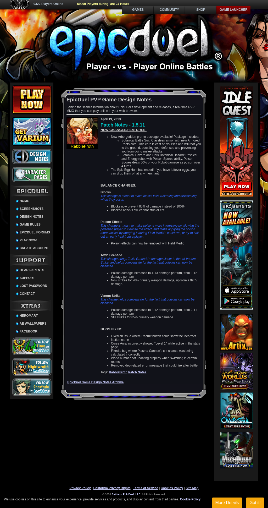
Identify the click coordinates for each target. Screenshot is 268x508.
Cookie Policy (190, 499)
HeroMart (29, 316)
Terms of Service (145, 488)
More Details (227, 502)
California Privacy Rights (112, 488)
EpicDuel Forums (35, 232)
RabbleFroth (118, 372)
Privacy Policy (80, 488)
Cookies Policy (172, 488)
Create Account (34, 248)
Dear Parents (32, 270)
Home (24, 201)
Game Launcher (234, 10)
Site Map (192, 488)
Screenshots (31, 209)
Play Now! (28, 240)
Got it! (255, 502)
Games (138, 10)
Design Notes (31, 217)
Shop (200, 10)
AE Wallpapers (33, 323)
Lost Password (33, 286)
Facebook (28, 331)
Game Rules (30, 224)
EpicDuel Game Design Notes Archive (95, 382)
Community (169, 10)
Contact (27, 294)
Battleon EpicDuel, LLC (126, 494)
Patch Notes (137, 372)
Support (27, 278)
